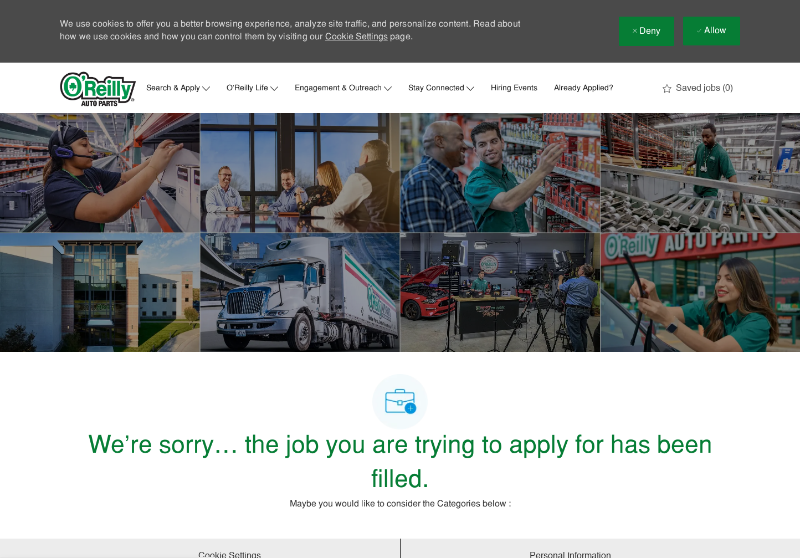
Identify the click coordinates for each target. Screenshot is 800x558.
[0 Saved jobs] (698, 88)
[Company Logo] (98, 89)
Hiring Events (514, 89)
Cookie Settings (356, 37)
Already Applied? (583, 89)
